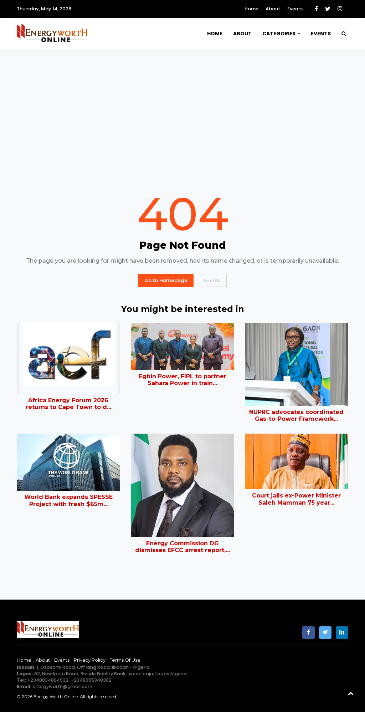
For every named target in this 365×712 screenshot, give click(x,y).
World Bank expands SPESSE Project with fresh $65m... (68, 500)
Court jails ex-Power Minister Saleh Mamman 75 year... (296, 499)
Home (251, 8)
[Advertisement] (182, 120)
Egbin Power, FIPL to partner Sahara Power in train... (182, 380)
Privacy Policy (90, 660)
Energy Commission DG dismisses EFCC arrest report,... (182, 547)
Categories (278, 33)
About (273, 8)
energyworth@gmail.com (62, 686)
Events (295, 8)
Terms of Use (125, 660)
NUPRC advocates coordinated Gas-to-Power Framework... (296, 415)
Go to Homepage (165, 280)
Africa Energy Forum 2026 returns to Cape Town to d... (68, 403)
